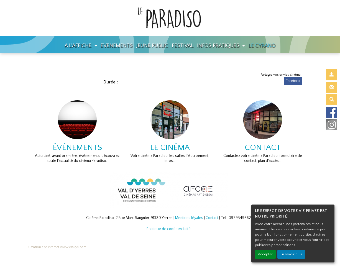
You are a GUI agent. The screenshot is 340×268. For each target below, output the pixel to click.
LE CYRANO (262, 46)
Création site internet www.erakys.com (57, 247)
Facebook (293, 81)
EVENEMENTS (117, 46)
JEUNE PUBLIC (152, 46)
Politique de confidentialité (169, 229)
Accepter (265, 254)
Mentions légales (189, 218)
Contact (212, 218)
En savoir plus (291, 254)
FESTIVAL (182, 46)
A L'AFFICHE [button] (79, 46)
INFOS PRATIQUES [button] (219, 46)
